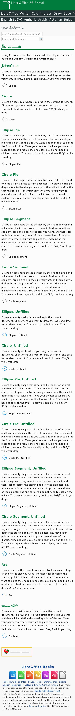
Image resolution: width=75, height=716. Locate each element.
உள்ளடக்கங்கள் (10, 28)
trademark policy (37, 705)
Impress (46, 13)
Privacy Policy (35, 681)
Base (67, 13)
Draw (57, 13)
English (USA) (11, 19)
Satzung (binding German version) (42, 684)
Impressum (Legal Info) (14, 681)
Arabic (43, 19)
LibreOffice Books (37, 666)
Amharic (30, 19)
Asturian (55, 19)
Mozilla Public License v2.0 (47, 690)
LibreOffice (9, 13)
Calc (34, 13)
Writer (25, 13)
